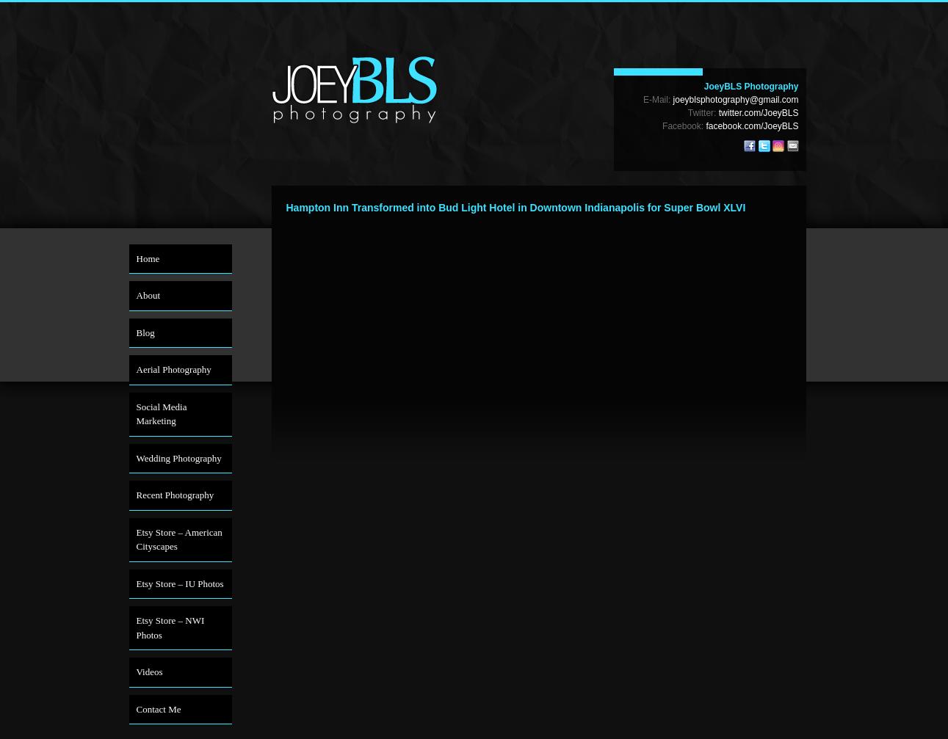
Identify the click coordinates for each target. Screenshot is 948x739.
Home (148, 258)
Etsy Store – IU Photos (180, 583)
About (149, 295)
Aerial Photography (174, 369)
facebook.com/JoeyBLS (752, 126)
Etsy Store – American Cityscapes (179, 540)
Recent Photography (175, 494)
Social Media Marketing (162, 414)
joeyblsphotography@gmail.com (736, 100)
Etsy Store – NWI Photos (171, 628)
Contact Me (159, 709)
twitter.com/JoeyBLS (759, 113)
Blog (146, 332)
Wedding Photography (179, 458)
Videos (150, 671)
